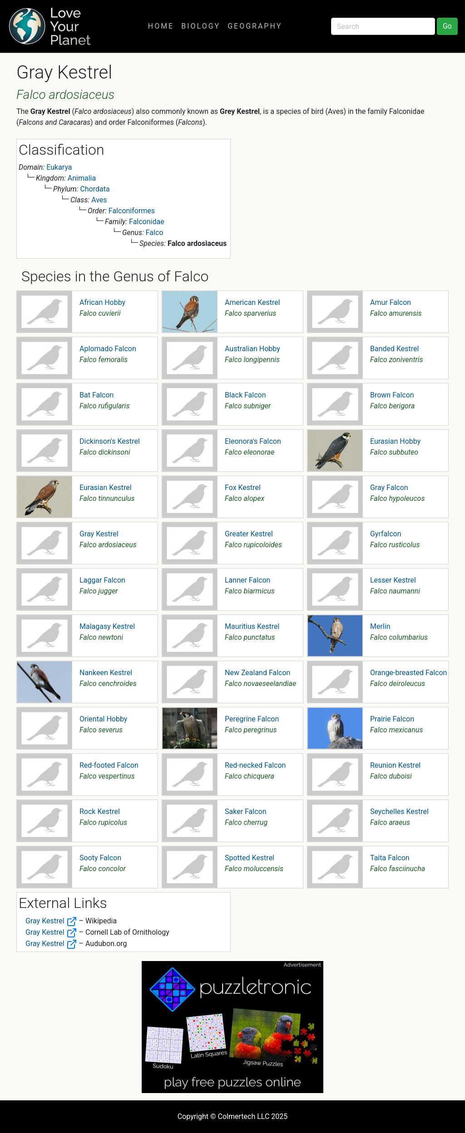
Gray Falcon (389, 487)
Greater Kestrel (249, 534)
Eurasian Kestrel (105, 487)
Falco (154, 232)
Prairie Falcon (392, 719)
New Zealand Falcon (257, 672)
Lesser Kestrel (393, 580)
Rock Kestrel (99, 811)
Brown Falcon (392, 395)
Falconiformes (132, 210)
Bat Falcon (96, 395)
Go (447, 26)
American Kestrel (252, 302)
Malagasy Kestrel (107, 626)
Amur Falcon (390, 302)
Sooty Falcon (100, 857)
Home (161, 26)
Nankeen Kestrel (105, 672)
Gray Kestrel (99, 534)
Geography (255, 26)
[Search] (383, 26)
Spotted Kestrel (249, 857)
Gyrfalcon (385, 534)
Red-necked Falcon (255, 765)
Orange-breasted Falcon (408, 672)
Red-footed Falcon (109, 765)
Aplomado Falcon (107, 348)
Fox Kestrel (243, 487)
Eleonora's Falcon (253, 441)
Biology (200, 26)
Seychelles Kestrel (399, 811)
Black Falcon (245, 395)
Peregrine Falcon (252, 719)
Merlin (380, 626)
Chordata (94, 189)
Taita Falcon (390, 857)
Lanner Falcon (247, 580)
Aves (99, 200)
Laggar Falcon (102, 580)
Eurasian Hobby (395, 441)
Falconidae (146, 221)
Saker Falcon (246, 811)
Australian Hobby (252, 348)
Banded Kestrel (394, 348)
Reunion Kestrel (395, 765)
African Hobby (102, 302)
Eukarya (59, 167)
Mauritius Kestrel (252, 626)
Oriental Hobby (103, 719)
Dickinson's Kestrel (109, 441)
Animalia (82, 178)
